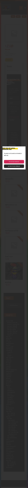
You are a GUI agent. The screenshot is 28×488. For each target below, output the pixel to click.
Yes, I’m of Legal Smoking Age (14, 161)
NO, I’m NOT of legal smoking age (14, 166)
